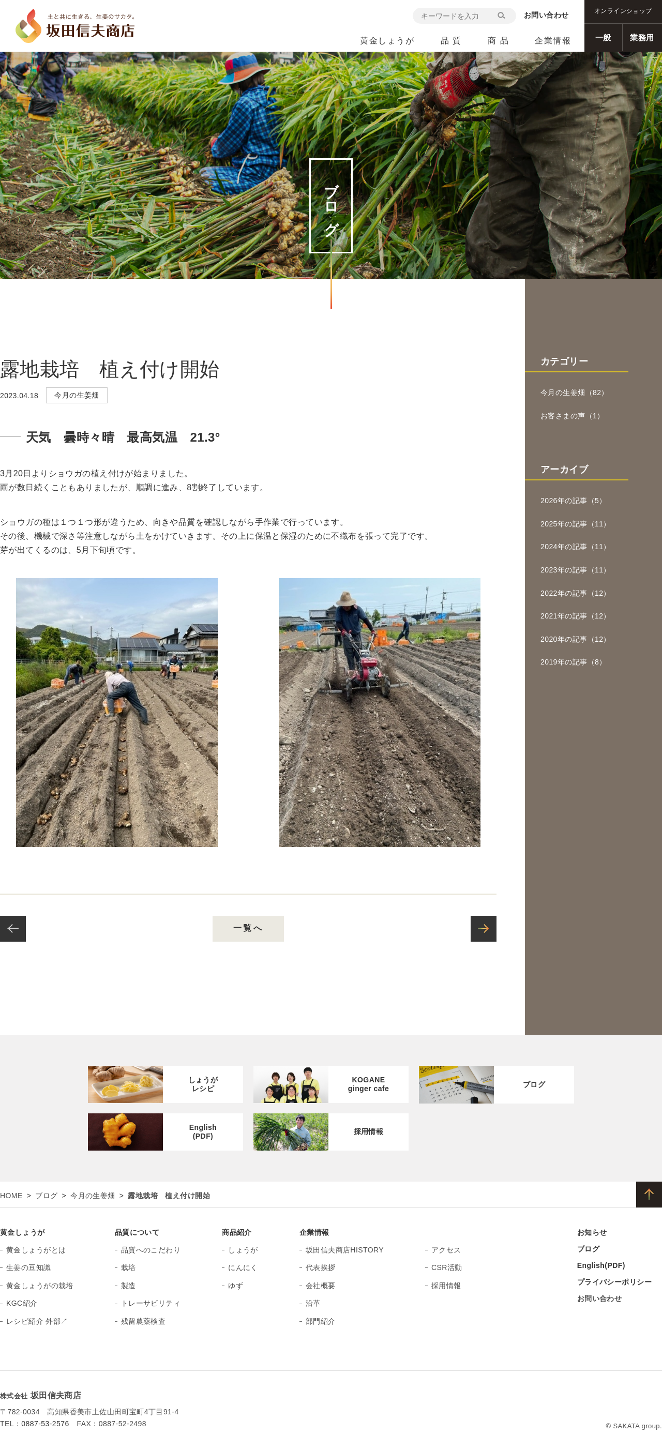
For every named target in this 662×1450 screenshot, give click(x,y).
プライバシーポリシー (614, 1282)
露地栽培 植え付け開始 (110, 369)
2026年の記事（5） (573, 500)
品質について (137, 1232)
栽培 (128, 1267)
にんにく (243, 1267)
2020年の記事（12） (575, 639)
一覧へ (248, 928)
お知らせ (592, 1232)
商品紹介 (237, 1232)
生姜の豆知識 (28, 1267)
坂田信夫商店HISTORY (345, 1250)
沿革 (313, 1303)
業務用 (642, 37)
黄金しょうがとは (36, 1250)
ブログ (46, 1195)
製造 (128, 1285)
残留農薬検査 (143, 1321)
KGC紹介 (21, 1303)
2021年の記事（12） (575, 616)
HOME (11, 1195)
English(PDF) (601, 1265)
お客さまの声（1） (572, 416)
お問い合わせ (546, 15)
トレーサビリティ (150, 1303)
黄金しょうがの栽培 (39, 1285)
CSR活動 (446, 1267)
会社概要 (321, 1285)
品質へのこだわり (150, 1250)
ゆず (235, 1285)
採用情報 (446, 1285)
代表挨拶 (321, 1267)
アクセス (446, 1250)
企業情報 (314, 1232)
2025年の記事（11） (575, 524)
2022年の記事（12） (575, 593)
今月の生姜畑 (92, 1195)
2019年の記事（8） (573, 662)
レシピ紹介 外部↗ (37, 1321)
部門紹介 (321, 1321)
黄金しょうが (22, 1232)
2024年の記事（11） (575, 546)
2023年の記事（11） (575, 570)
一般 (603, 37)
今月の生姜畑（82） (574, 392)
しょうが (243, 1250)
